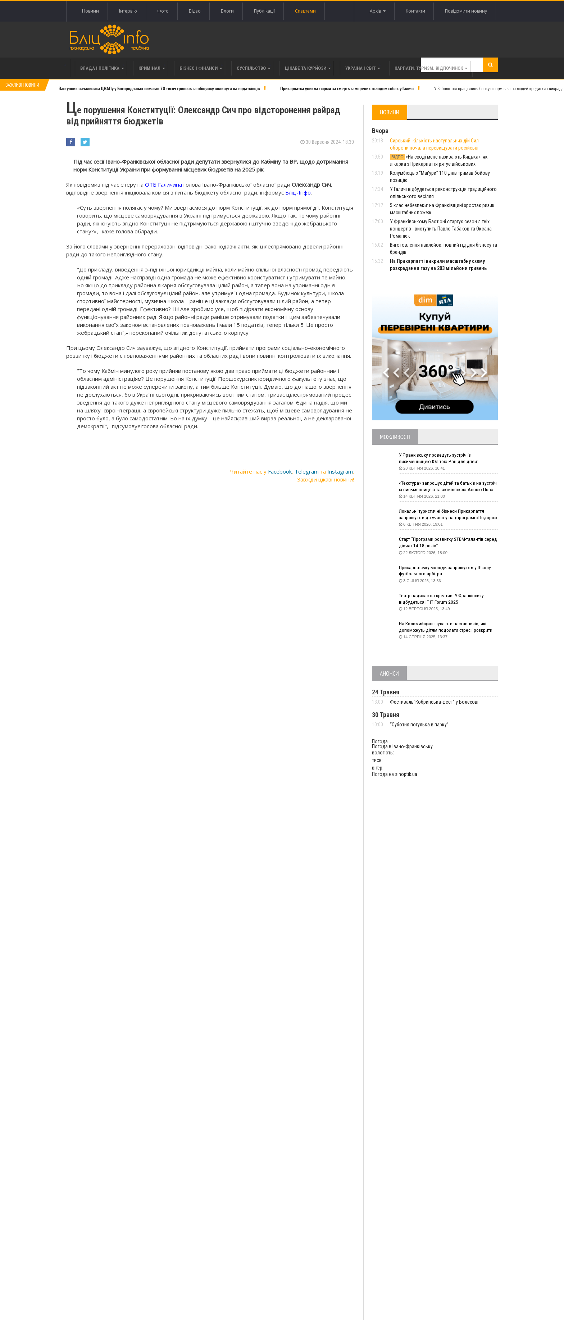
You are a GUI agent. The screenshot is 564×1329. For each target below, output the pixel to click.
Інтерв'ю (128, 11)
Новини (90, 11)
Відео (195, 11)
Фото (163, 11)
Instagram (340, 471)
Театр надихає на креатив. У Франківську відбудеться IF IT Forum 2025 (443, 599)
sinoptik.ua (406, 774)
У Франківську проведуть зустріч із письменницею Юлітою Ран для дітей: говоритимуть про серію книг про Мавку (442, 458)
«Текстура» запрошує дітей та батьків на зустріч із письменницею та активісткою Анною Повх (442, 486)
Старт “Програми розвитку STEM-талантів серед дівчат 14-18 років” (443, 542)
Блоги (227, 11)
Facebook (280, 471)
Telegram (307, 471)
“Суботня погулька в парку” (419, 724)
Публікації (264, 11)
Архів (377, 11)
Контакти (415, 11)
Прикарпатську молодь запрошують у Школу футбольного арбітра (447, 571)
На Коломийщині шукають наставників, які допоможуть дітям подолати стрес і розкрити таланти (448, 627)
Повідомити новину (466, 11)
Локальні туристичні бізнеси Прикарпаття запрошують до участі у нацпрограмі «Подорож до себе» (443, 514)
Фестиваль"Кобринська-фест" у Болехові (434, 702)
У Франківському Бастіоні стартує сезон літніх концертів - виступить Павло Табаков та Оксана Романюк (441, 229)
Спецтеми (305, 11)
